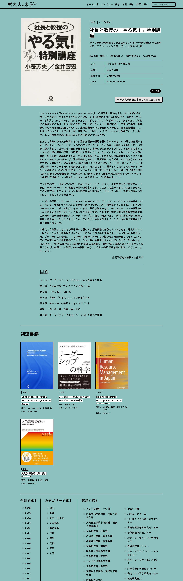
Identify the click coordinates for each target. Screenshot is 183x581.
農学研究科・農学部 (97, 498)
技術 (52, 464)
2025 (28, 444)
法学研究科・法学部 (97, 462)
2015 (28, 495)
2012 (28, 510)
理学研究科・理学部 (97, 477)
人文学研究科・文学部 (98, 440)
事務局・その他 (135, 530)
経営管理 (135, 56)
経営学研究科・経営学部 (99, 472)
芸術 (52, 474)
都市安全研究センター (139, 464)
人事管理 (153, 56)
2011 (28, 515)
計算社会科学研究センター (141, 500)
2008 (28, 530)
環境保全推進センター (139, 515)
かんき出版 (113, 70)
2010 (28, 520)
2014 (28, 500)
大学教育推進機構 (95, 525)
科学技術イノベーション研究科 (101, 518)
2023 (28, 454)
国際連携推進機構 (95, 530)
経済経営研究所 (94, 535)
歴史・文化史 (57, 449)
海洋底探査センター (138, 477)
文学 (52, 485)
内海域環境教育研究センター (142, 459)
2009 (28, 525)
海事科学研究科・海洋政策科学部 (101, 504)
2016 (28, 490)
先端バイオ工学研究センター (142, 505)
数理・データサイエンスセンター (142, 493)
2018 (28, 480)
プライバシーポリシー (109, 559)
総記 (52, 439)
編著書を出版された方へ (110, 554)
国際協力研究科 (94, 511)
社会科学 (54, 454)
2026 (28, 439)
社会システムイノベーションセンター (142, 484)
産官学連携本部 (135, 520)
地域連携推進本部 (137, 525)
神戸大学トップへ (106, 565)
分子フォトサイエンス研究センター (142, 471)
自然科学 (54, 459)
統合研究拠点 (134, 510)
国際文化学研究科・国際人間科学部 (101, 447)
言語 (52, 480)
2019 (28, 474)
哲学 (93, 22)
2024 (28, 449)
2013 (28, 505)
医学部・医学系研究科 (98, 482)
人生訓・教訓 (100, 56)
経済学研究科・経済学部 (99, 467)
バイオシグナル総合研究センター (142, 452)
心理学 (107, 22)
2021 (28, 464)
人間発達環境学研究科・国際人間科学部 (101, 456)
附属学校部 (133, 440)
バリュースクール (137, 445)
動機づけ (118, 56)
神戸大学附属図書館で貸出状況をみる (140, 100)
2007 (28, 535)
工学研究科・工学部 (97, 487)
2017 (28, 485)
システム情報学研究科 (98, 492)
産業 (52, 469)
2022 (28, 459)
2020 (28, 469)
